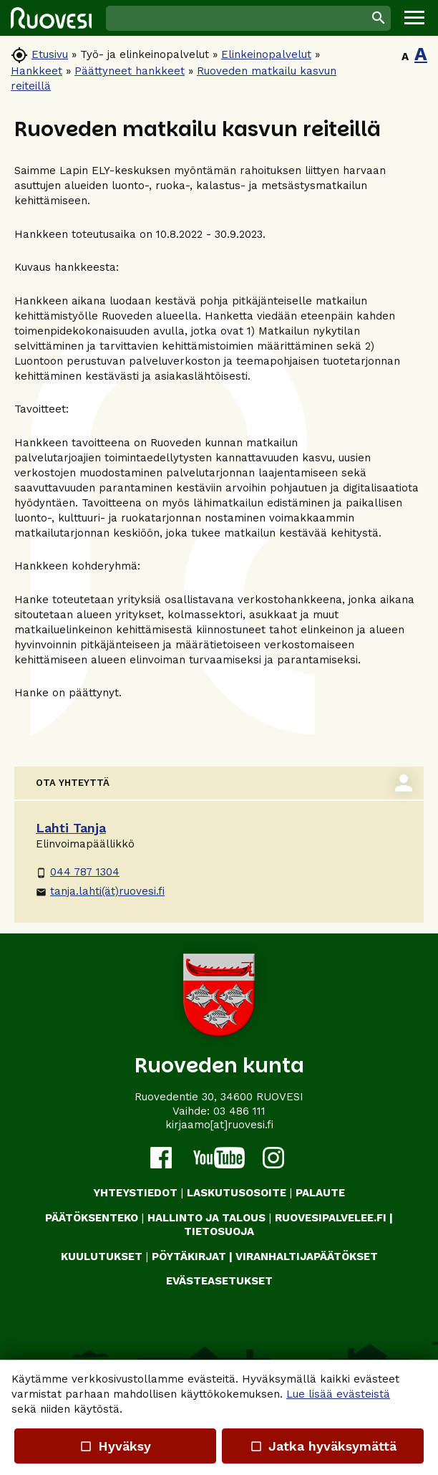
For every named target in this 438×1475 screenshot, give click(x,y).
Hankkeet (36, 70)
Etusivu (49, 54)
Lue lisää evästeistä (338, 1394)
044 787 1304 (78, 871)
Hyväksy (115, 1446)
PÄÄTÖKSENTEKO (91, 1217)
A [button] (405, 56)
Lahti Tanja (71, 827)
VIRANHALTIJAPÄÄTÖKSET (306, 1256)
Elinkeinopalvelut (266, 54)
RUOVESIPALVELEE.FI (330, 1217)
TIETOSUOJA (219, 1231)
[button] (414, 18)
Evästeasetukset (219, 1280)
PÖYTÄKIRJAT (189, 1256)
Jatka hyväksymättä (322, 1446)
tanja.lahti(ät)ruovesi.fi (100, 891)
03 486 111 (239, 1111)
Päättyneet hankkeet (129, 70)
